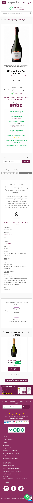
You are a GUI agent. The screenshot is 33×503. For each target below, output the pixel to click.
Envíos (5, 442)
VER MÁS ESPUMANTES (16, 380)
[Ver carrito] (29, 2)
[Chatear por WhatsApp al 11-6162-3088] (16, 8)
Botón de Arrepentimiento (11, 456)
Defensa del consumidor (11, 453)
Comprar (14, 369)
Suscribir (26, 161)
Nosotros (6, 445)
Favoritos (24, 76)
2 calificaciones (15, 76)
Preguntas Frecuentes (10, 448)
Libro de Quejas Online (10, 458)
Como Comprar (8, 440)
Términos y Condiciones (10, 450)
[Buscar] (30, 13)
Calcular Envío (16, 132)
